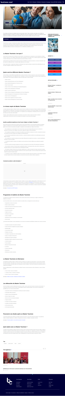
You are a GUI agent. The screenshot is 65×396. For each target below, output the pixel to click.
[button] (63, 2)
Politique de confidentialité (20, 392)
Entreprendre (43, 2)
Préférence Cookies (31, 392)
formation (5, 343)
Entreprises (34, 2)
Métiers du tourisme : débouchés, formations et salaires (16, 276)
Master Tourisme (10, 343)
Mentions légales (8, 392)
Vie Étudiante (39, 2)
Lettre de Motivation (51, 89)
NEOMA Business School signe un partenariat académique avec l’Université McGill (17, 368)
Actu (28, 2)
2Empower (26, 392)
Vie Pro (31, 2)
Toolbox (49, 110)
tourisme (19, 343)
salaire (15, 343)
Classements (50, 103)
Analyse (49, 96)
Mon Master (60, 2)
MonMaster (31, 182)
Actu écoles (5, 365)
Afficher (11, 39)
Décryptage (48, 2)
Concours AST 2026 (54, 2)
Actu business (50, 117)
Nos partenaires (13, 392)
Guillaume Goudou (9, 26)
